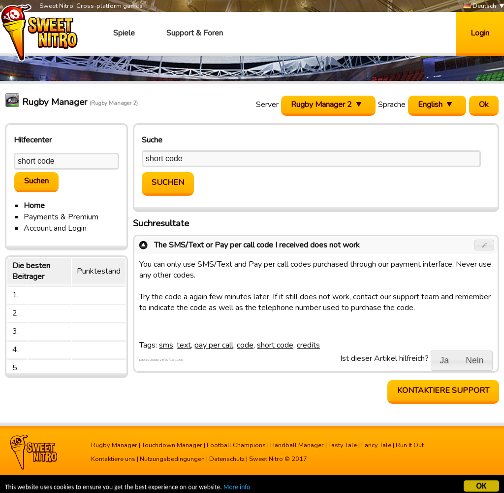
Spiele (124, 33)
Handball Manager (297, 445)
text (184, 345)
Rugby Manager (114, 445)
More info (236, 488)
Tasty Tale (342, 445)
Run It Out (410, 445)
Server (267, 104)
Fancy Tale (376, 445)
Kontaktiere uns (113, 459)
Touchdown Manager (172, 445)
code (245, 345)
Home (34, 205)
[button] (484, 245)
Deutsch (479, 6)
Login (480, 33)
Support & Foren (194, 33)
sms (166, 345)
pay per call (213, 345)
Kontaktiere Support (443, 390)
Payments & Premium (61, 216)
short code (275, 345)
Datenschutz (227, 459)
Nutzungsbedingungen (172, 459)
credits (308, 345)
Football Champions (236, 445)
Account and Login (55, 228)
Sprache (392, 104)
